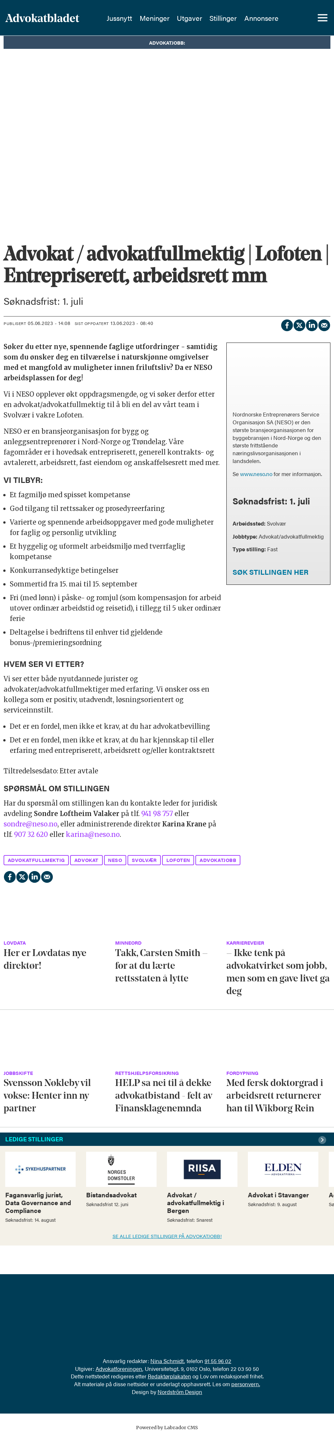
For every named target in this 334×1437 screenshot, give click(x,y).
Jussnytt (125, 18)
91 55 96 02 (218, 1361)
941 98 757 (158, 814)
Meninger (161, 18)
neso (115, 859)
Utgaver (195, 18)
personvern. (245, 1384)
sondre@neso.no (30, 824)
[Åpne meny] (322, 18)
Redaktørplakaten (169, 1376)
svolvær (144, 859)
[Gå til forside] (54, 18)
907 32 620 (31, 834)
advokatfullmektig (36, 859)
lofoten (178, 859)
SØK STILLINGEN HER (271, 572)
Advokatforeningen (119, 1369)
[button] (323, 1140)
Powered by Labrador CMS (167, 1427)
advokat (86, 859)
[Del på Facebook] (287, 324)
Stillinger (229, 18)
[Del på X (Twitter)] (299, 324)
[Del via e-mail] (324, 324)
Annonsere (267, 18)
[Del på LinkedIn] (311, 324)
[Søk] (299, 18)
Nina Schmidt (167, 1361)
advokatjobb (218, 859)
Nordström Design (180, 1392)
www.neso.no (256, 474)
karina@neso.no (93, 834)
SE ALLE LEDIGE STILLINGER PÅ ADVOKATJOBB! (167, 1236)
